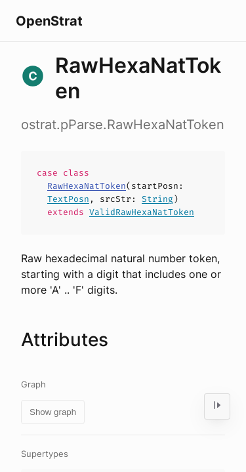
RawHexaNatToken (86, 185)
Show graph (53, 412)
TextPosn (68, 199)
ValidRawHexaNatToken (141, 212)
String (157, 199)
